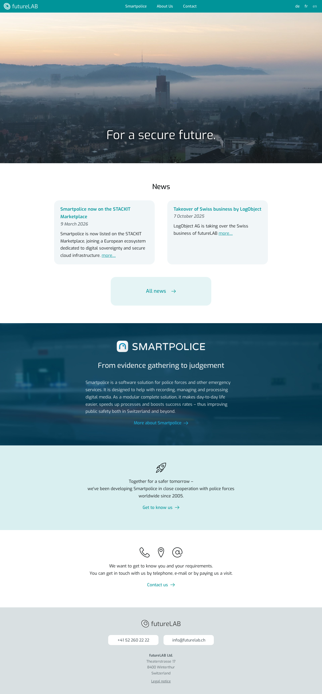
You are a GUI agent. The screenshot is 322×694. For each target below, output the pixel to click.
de (297, 6)
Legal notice (161, 681)
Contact (190, 6)
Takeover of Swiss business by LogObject (217, 209)
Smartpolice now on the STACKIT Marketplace (95, 213)
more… (109, 255)
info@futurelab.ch (188, 640)
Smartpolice (136, 6)
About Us (165, 6)
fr (306, 6)
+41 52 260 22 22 (133, 640)
